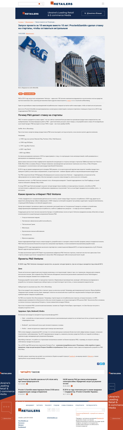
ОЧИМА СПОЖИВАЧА (67, 404)
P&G (20, 94)
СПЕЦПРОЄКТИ (79, 404)
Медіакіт (21, 425)
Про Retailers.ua (23, 420)
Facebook (72, 356)
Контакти (21, 423)
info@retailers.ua (52, 417)
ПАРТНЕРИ (39, 404)
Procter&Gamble (29, 94)
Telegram (90, 356)
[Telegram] (57, 410)
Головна (21, 22)
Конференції (22, 427)
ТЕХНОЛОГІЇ (48, 404)
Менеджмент (29, 22)
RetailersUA (100, 418)
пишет (69, 100)
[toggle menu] (103, 4)
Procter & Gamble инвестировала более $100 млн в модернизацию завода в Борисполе (38, 391)
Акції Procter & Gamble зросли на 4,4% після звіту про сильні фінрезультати (38, 380)
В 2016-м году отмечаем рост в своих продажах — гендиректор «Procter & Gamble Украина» (82, 391)
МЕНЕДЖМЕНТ (30, 404)
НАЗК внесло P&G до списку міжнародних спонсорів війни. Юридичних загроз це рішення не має (82, 381)
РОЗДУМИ (56, 404)
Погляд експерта (91, 404)
